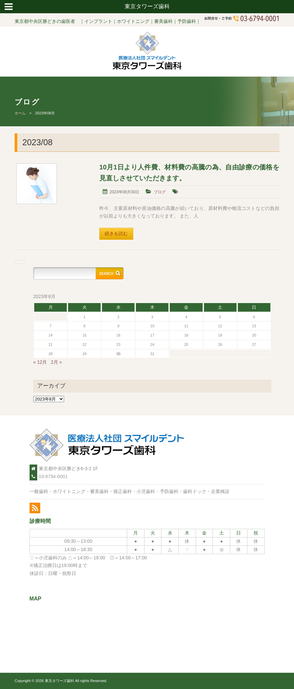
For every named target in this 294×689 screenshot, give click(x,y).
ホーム (20, 113)
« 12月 (40, 362)
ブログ (160, 192)
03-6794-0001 (53, 476)
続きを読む (116, 233)
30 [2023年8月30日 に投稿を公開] (118, 354)
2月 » (56, 362)
